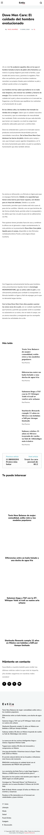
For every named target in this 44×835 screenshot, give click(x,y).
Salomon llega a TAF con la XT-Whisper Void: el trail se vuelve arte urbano (31, 395)
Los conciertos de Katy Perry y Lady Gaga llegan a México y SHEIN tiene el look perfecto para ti (20, 772)
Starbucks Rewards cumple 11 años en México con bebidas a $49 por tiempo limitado (31, 415)
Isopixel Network (29, 833)
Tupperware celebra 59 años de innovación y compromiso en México (18, 747)
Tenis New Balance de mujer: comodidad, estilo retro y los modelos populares (31, 354)
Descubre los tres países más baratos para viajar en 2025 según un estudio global (20, 778)
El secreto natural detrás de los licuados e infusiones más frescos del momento (21, 758)
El (34, 29)
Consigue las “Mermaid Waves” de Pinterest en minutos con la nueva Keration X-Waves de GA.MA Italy (20, 784)
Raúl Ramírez (13, 29)
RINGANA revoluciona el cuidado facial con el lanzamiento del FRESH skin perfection (18, 763)
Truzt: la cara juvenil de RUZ (31, 462)
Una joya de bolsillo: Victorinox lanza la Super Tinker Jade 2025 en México (21, 752)
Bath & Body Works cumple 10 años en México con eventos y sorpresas (20, 791)
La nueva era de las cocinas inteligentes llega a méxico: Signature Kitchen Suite (19, 742)
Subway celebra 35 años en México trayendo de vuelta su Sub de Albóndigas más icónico (32, 436)
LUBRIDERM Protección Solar (12, 462)
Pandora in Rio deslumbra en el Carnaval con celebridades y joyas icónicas (18, 796)
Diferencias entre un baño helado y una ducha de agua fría (31, 375)
